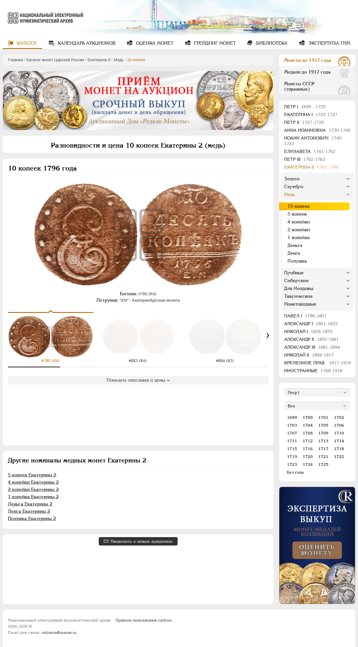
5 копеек (297, 214)
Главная (15, 60)
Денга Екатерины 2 (29, 511)
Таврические (298, 296)
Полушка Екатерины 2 (32, 518)
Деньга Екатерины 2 (30, 504)
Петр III (304, 159)
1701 (323, 417)
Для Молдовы (298, 288)
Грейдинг (214, 43)
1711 (292, 441)
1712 (308, 441)
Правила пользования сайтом (144, 620)
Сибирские (296, 280)
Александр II (311, 339)
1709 (323, 433)
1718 (339, 449)
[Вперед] (268, 335)
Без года (295, 472)
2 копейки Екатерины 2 (33, 489)
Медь (119, 60)
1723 (292, 464)
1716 (308, 449)
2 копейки (299, 229)
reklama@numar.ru (58, 632)
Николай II (309, 355)
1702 (339, 417)
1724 (308, 464)
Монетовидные (300, 304)
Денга (294, 253)
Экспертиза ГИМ (328, 43)
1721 (323, 456)
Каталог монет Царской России (55, 60)
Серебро (293, 186)
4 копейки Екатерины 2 (33, 482)
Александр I (311, 323)
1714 (339, 441)
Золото (292, 178)
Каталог (26, 43)
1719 (292, 456)
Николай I (308, 331)
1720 (308, 456)
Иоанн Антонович (313, 141)
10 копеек (299, 206)
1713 (323, 441)
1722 (339, 456)
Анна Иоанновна (317, 130)
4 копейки (299, 222)
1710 (339, 433)
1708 (308, 433)
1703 (292, 425)
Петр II (304, 122)
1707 (292, 433)
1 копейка (299, 237)
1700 (308, 417)
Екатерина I (310, 114)
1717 (323, 449)
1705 (323, 425)
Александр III (312, 347)
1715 (292, 449)
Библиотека (271, 43)
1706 (339, 425)
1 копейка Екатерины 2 (33, 496)
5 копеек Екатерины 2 (32, 475)
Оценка (154, 43)
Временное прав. (317, 362)
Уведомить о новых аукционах (141, 541)
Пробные (294, 272)
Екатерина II (99, 60)
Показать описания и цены (138, 380)
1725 (323, 464)
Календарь (86, 43)
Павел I (305, 315)
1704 (308, 425)
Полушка (297, 261)
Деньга (295, 245)
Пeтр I (305, 106)
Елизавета (309, 151)
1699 (292, 417)
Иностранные (313, 370)
